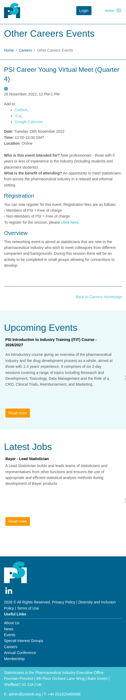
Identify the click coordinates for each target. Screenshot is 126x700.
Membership (14, 659)
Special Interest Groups (23, 641)
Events (10, 635)
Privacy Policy (63, 602)
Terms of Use (28, 608)
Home (9, 50)
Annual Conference (20, 653)
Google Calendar (29, 122)
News (8, 629)
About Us (12, 623)
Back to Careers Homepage (99, 297)
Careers (25, 50)
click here (69, 222)
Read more (17, 413)
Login (84, 11)
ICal (18, 116)
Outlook (21, 110)
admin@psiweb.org (25, 694)
